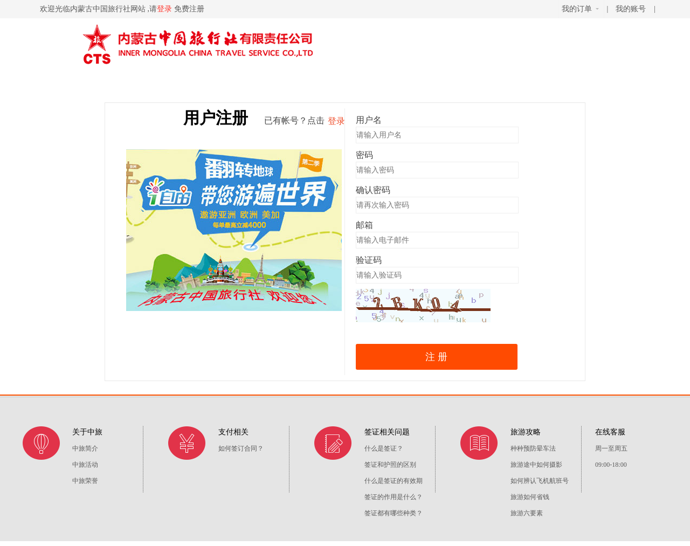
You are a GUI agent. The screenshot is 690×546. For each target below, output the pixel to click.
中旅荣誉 (85, 481)
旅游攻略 (525, 432)
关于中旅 (87, 432)
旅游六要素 (526, 513)
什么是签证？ (383, 448)
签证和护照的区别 (390, 464)
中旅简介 (85, 448)
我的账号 (632, 9)
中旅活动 (85, 464)
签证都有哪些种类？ (393, 513)
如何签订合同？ (241, 448)
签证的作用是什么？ (393, 497)
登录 (164, 9)
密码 (364, 155)
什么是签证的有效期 (393, 481)
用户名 (369, 120)
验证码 (369, 260)
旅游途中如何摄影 (536, 464)
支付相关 (233, 432)
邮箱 (364, 225)
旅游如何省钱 (529, 497)
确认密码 (373, 190)
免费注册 (189, 9)
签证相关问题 (387, 432)
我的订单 (580, 9)
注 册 (436, 356)
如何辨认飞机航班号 (539, 481)
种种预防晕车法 (533, 448)
